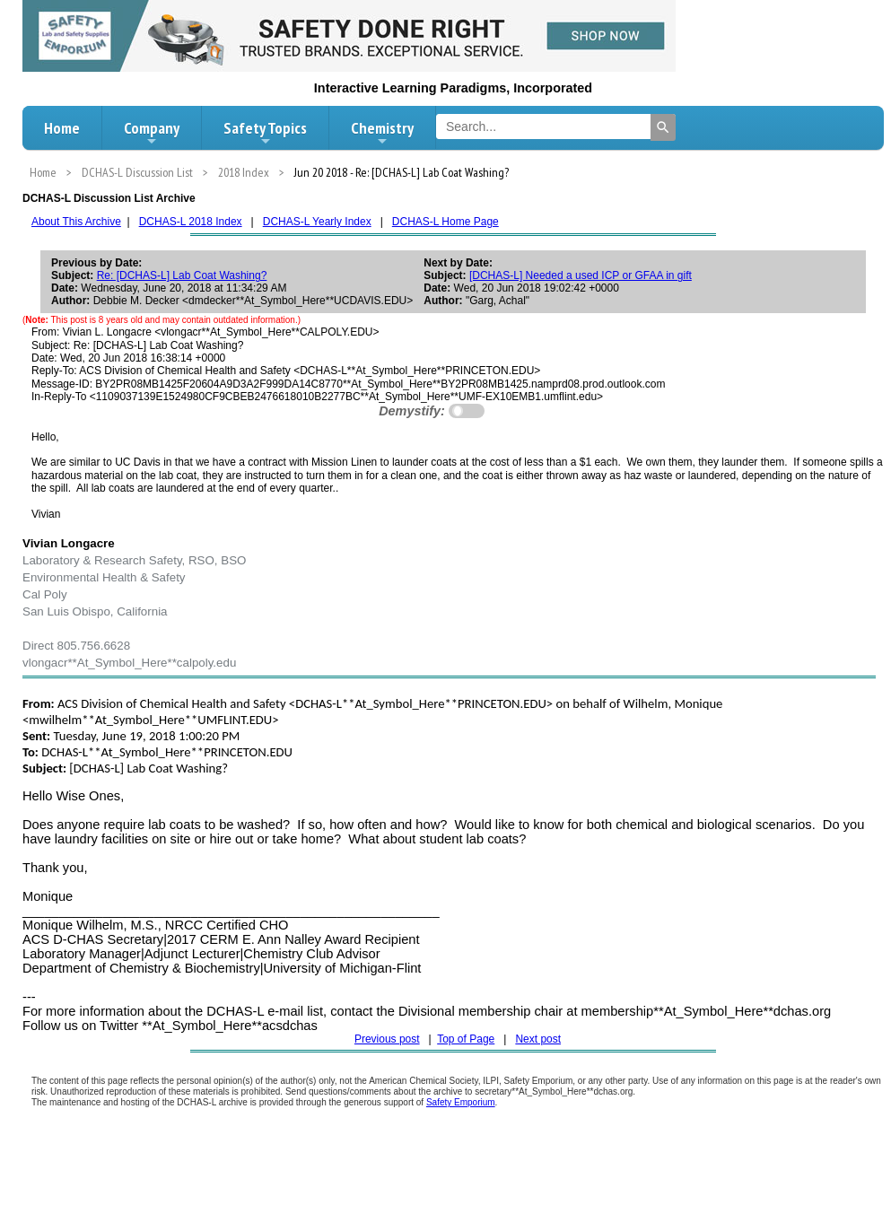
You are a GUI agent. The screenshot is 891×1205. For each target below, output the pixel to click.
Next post (538, 1039)
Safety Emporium (460, 1102)
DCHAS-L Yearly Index (317, 221)
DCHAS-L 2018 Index (190, 221)
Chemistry (382, 133)
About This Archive (76, 221)
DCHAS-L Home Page (445, 221)
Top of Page (465, 1039)
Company (151, 133)
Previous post (387, 1039)
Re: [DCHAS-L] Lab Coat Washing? (182, 275)
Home (62, 128)
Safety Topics (265, 133)
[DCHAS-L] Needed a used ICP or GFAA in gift (580, 275)
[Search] (663, 127)
